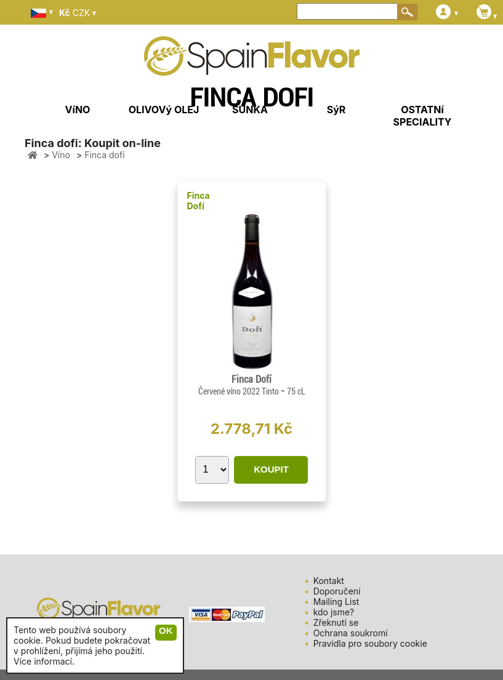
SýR (336, 109)
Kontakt (328, 580)
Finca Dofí (198, 200)
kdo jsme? (334, 612)
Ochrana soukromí (350, 633)
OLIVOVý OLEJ (164, 109)
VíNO (78, 109)
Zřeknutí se (336, 622)
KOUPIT (271, 469)
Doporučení (337, 591)
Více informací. (44, 661)
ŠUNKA (250, 109)
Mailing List (336, 601)
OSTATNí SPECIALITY (422, 115)
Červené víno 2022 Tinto (239, 391)
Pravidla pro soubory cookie (370, 643)
